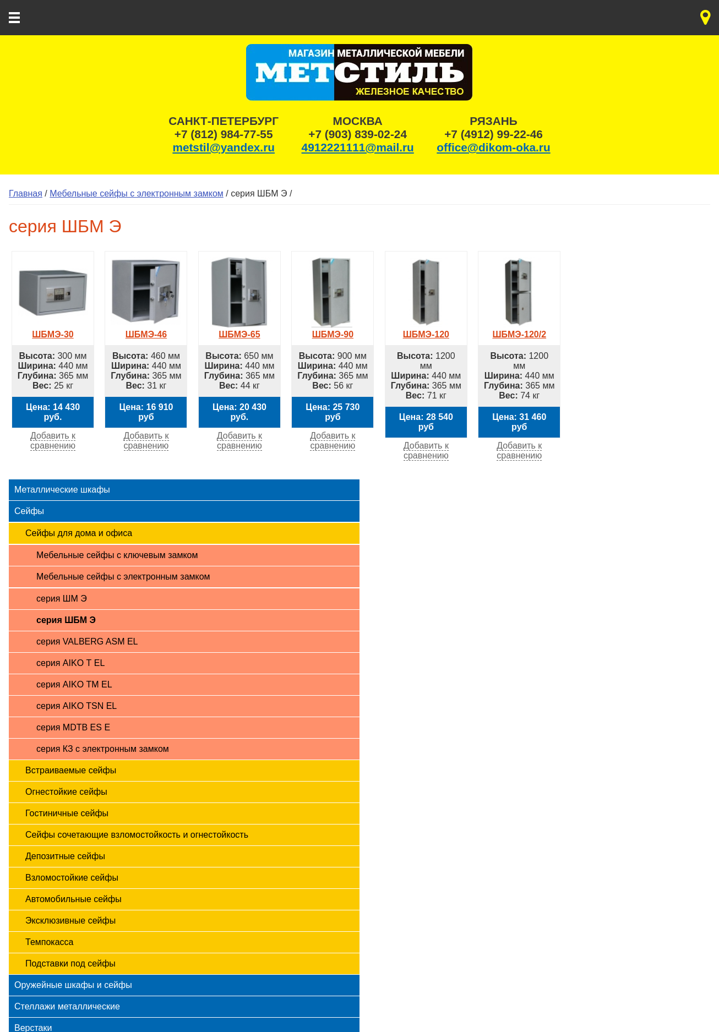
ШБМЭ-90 (332, 329)
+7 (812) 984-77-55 (224, 134)
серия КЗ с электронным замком (102, 748)
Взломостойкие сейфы (71, 877)
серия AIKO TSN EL (76, 706)
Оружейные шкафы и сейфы (73, 985)
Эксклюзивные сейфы (70, 920)
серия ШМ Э (61, 598)
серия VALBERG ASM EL (87, 641)
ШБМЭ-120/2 (519, 329)
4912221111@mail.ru (358, 147)
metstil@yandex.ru (223, 147)
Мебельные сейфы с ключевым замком (117, 555)
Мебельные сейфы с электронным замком (137, 193)
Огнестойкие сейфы (66, 791)
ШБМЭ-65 (239, 329)
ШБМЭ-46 (146, 329)
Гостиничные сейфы (66, 813)
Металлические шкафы (62, 489)
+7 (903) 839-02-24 (357, 134)
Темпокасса (49, 942)
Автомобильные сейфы (73, 899)
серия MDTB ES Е (73, 727)
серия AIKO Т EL (70, 663)
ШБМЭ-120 (426, 329)
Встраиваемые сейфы (70, 770)
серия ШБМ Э (66, 620)
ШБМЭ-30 (53, 329)
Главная (25, 193)
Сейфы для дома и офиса (78, 533)
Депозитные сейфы (65, 856)
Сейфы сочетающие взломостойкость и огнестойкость (136, 834)
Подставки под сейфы (70, 963)
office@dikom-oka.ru (493, 147)
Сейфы (29, 511)
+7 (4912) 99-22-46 (493, 134)
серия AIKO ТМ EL (74, 684)
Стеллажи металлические (67, 1006)
